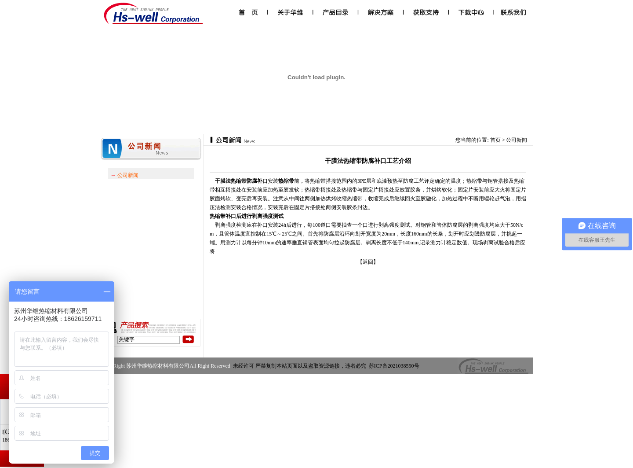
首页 (495, 140)
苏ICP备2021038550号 (395, 366)
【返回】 (367, 262)
